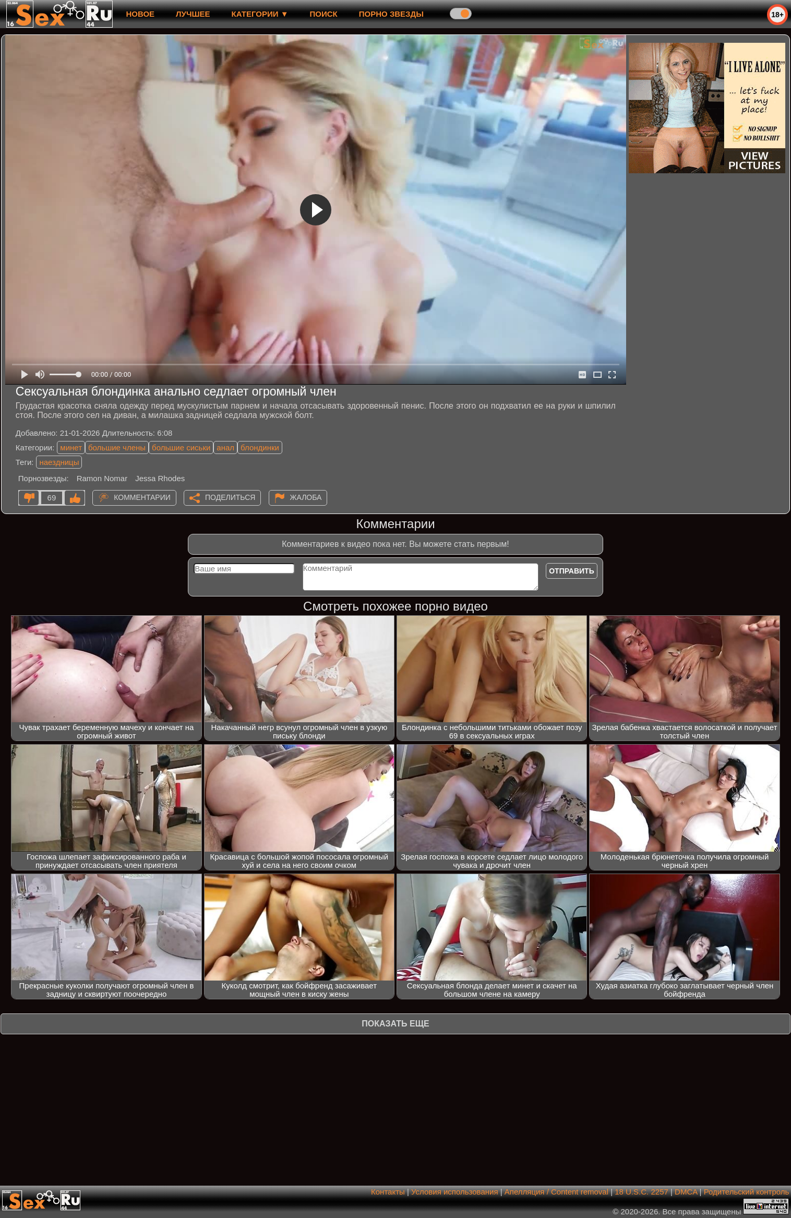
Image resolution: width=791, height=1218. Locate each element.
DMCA (686, 1191)
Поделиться (230, 497)
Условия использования (454, 1191)
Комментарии (142, 497)
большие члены (117, 447)
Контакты (388, 1191)
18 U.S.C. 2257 (641, 1191)
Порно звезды (391, 13)
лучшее (193, 13)
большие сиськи (181, 447)
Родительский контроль (746, 1191)
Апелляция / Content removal (556, 1191)
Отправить (571, 571)
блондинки (260, 447)
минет (71, 447)
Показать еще (395, 1023)
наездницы (59, 462)
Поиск (324, 13)
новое (140, 13)
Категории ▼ (260, 13)
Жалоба (306, 497)
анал (225, 447)
